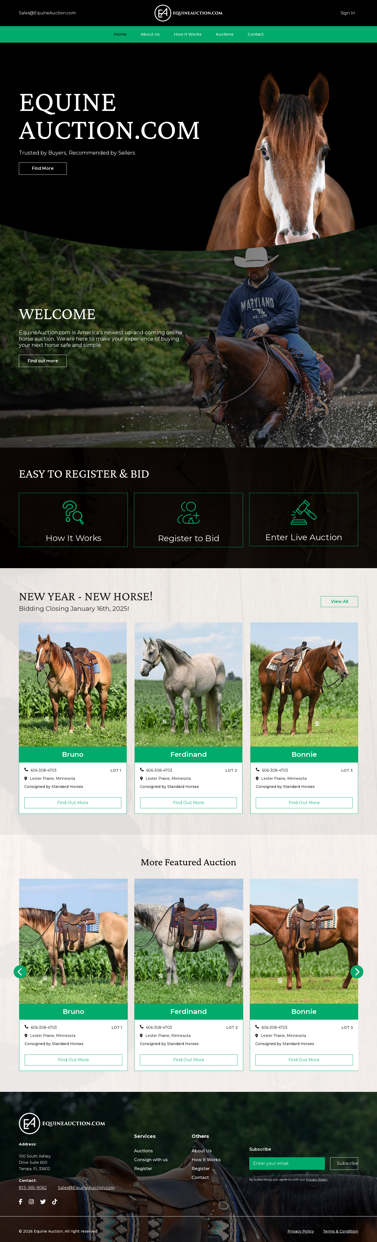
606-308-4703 (44, 770)
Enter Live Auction (303, 537)
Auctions (225, 34)
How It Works (188, 34)
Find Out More (72, 802)
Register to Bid (188, 538)
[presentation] (20, 971)
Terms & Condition (340, 1231)
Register (143, 1168)
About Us (150, 34)
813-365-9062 (33, 1187)
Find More (43, 168)
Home (120, 34)
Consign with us (151, 1159)
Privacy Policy (317, 1179)
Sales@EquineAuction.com (47, 12)
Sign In (348, 12)
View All (339, 601)
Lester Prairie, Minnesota (52, 778)
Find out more (43, 360)
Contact (256, 34)
